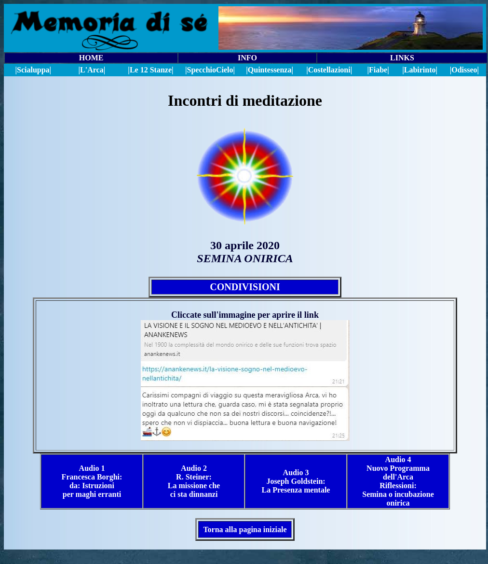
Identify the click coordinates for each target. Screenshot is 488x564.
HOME (91, 58)
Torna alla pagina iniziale (244, 529)
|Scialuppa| (33, 70)
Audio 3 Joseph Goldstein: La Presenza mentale (296, 481)
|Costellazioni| (329, 70)
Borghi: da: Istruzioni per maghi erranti (92, 485)
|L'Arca (91, 70)
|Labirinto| (419, 70)
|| (210, 70)
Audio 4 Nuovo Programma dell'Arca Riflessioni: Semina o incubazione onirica (398, 481)
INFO (247, 58)
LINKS (402, 58)
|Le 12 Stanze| (150, 70)
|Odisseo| (464, 70)
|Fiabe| (378, 70)
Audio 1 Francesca (83, 472)
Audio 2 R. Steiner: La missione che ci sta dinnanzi (194, 481)
